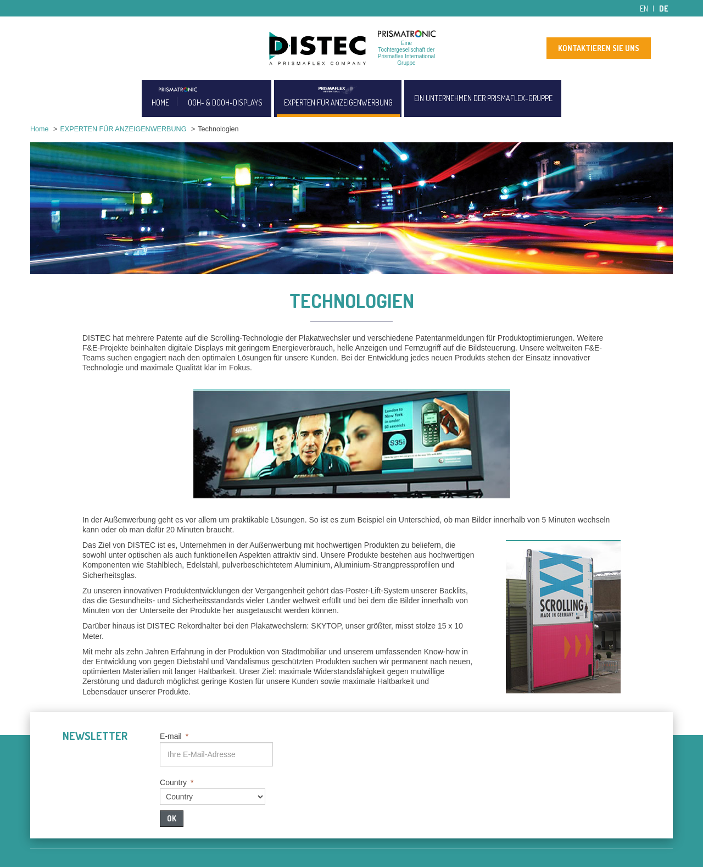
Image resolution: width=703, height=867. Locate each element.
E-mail (174, 736)
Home (39, 129)
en (644, 8)
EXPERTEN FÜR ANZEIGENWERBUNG (338, 102)
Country (176, 782)
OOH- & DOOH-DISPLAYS (225, 102)
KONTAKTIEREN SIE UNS (598, 48)
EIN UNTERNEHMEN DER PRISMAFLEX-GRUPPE (483, 98)
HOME (160, 102)
